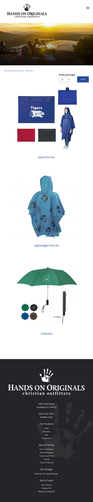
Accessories (46, 438)
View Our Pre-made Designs (46, 474)
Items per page (67, 74)
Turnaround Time (46, 456)
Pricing (46, 459)
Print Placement (46, 452)
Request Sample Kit (46, 491)
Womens (46, 431)
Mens (46, 428)
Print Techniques (46, 449)
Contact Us (46, 488)
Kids (46, 435)
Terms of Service (47, 462)
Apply (83, 79)
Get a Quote (46, 485)
